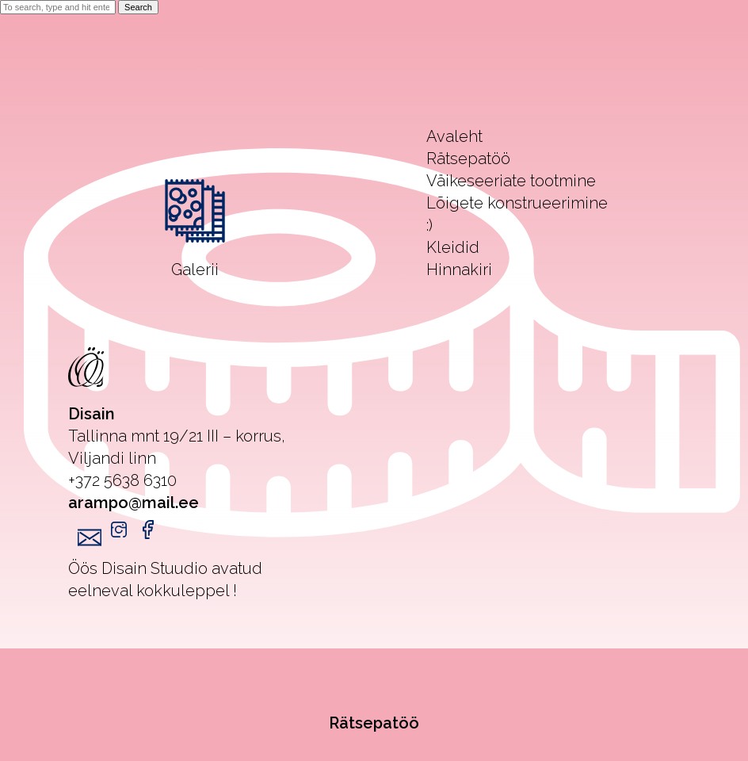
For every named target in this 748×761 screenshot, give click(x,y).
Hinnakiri (459, 269)
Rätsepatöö (374, 722)
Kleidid (452, 247)
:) (429, 225)
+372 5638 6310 (122, 480)
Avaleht (454, 136)
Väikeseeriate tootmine (511, 180)
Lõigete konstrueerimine (517, 202)
